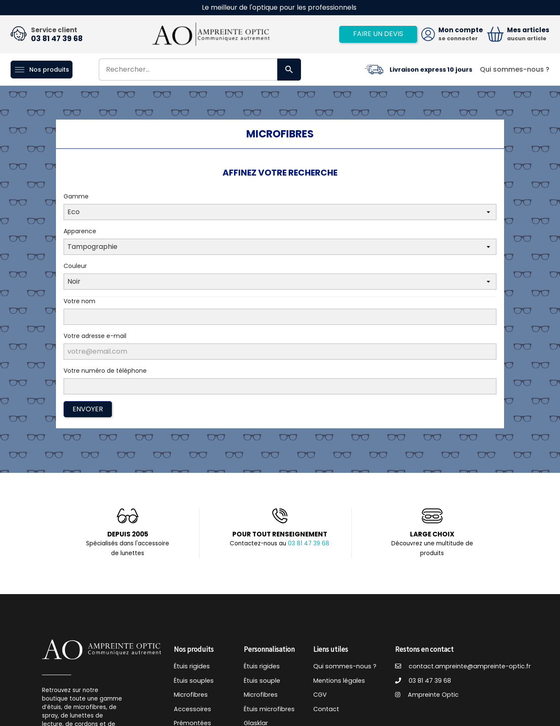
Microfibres (191, 694)
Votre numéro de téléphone (105, 370)
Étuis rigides (192, 666)
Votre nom (79, 301)
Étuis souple (262, 680)
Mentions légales (339, 680)
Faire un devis (378, 34)
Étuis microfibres (269, 709)
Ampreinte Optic (427, 694)
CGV (320, 694)
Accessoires (192, 709)
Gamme (76, 196)
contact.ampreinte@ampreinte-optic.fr (463, 666)
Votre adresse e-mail (95, 336)
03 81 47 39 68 (57, 38)
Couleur (75, 266)
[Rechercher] (200, 70)
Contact (326, 709)
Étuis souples (194, 680)
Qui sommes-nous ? (514, 69)
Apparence (80, 231)
